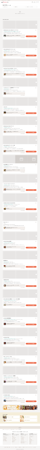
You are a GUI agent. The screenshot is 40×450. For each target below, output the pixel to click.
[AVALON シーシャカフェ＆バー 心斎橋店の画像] (20, 370)
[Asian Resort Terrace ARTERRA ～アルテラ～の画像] (20, 63)
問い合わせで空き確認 (31, 55)
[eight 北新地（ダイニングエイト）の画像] (20, 159)
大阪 (17, 429)
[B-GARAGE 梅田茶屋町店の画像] (20, 313)
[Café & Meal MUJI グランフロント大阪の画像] (20, 140)
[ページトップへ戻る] (20, 427)
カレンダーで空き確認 (31, 36)
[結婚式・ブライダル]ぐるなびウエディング (6, 429)
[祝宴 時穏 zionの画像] (20, 255)
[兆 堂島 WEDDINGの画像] (20, 274)
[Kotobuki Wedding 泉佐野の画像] (20, 236)
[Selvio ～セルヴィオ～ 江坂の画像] (20, 351)
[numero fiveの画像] (20, 102)
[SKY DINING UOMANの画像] (20, 390)
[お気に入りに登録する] (36, 30)
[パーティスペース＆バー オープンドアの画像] (20, 178)
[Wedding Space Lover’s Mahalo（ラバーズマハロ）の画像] (20, 25)
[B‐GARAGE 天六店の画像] (20, 332)
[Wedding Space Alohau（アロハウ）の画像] (20, 121)
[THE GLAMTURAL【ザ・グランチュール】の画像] (20, 44)
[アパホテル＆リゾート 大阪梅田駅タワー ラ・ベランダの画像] (20, 82)
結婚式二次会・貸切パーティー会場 (14, 429)
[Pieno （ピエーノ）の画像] (20, 217)
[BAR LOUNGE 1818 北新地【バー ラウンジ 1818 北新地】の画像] (20, 294)
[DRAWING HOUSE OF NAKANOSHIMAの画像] (20, 198)
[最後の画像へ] (36, 25)
